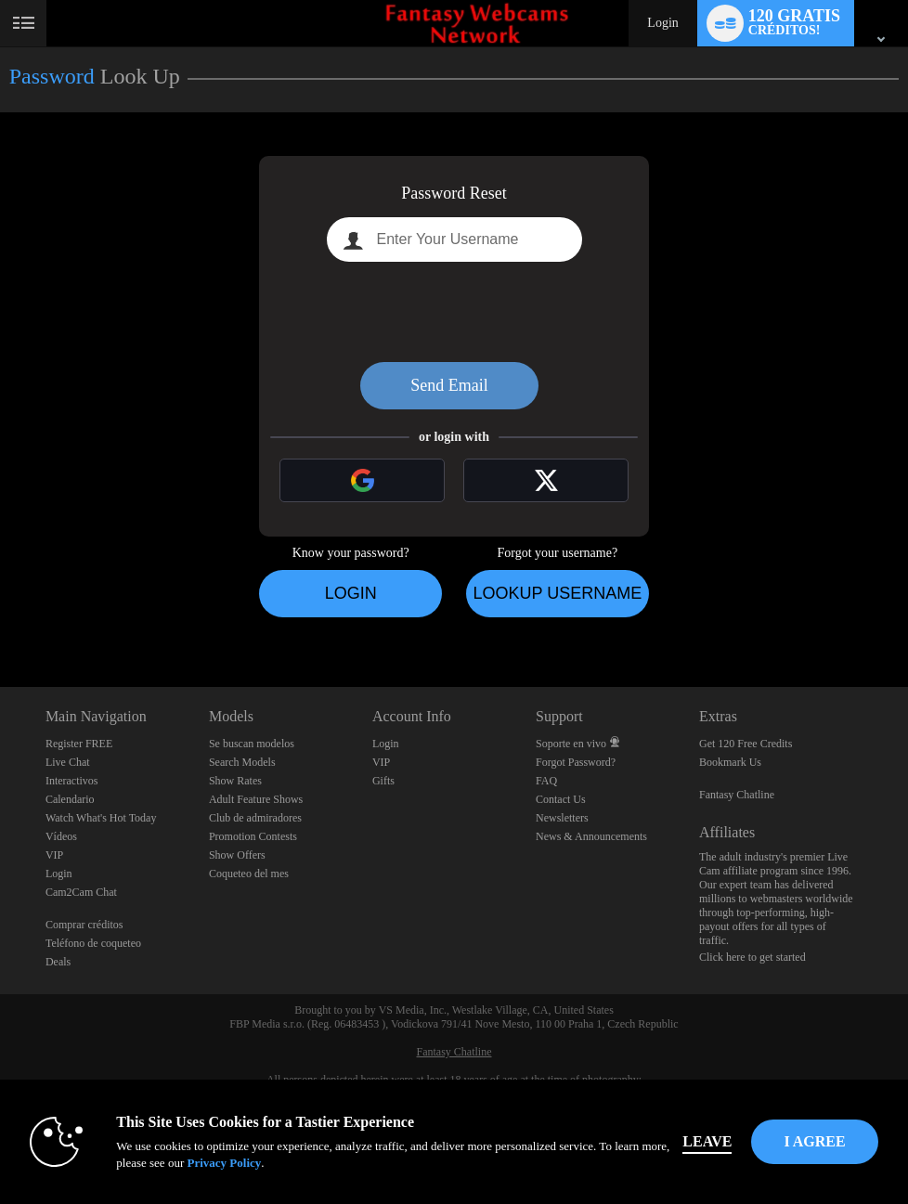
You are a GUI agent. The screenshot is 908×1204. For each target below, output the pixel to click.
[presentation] (454, 312)
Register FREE (78, 743)
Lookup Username (557, 593)
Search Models (242, 762)
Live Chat (67, 762)
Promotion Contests (253, 836)
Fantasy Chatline (736, 794)
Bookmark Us (730, 762)
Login (662, 23)
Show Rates (235, 780)
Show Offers (237, 854)
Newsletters (562, 817)
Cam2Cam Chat (81, 892)
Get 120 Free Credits (745, 743)
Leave (707, 1141)
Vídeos (61, 836)
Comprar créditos (84, 924)
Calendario (70, 799)
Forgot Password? (576, 762)
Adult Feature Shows (256, 799)
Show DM (0, 617)
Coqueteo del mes (249, 873)
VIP (54, 854)
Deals (58, 961)
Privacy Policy (224, 1163)
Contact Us (561, 799)
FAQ (546, 780)
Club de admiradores (255, 817)
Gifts (383, 780)
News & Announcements (591, 836)
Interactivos (71, 780)
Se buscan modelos (251, 743)
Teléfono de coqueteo (93, 943)
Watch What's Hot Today (101, 817)
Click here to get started (752, 957)
